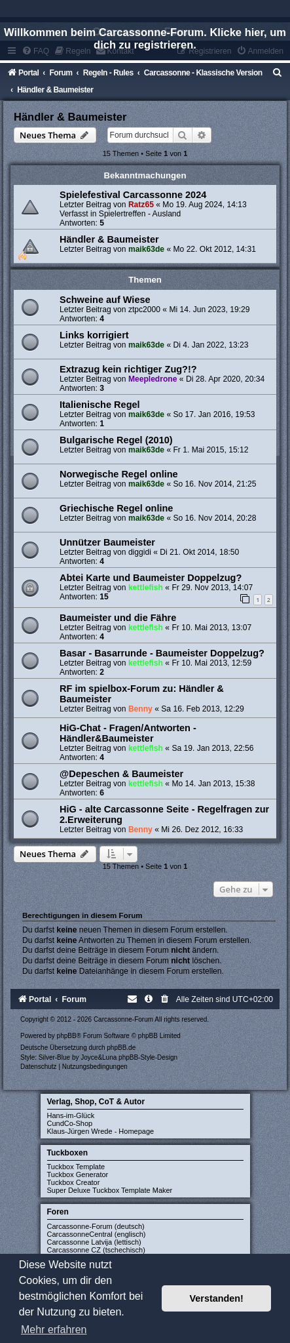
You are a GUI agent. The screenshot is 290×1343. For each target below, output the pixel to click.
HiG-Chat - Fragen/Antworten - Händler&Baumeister (128, 733)
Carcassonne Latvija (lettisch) (94, 1242)
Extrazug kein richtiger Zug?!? (128, 369)
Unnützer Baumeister (107, 542)
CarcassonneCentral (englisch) (96, 1234)
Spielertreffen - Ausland (140, 213)
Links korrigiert (94, 335)
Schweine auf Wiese (105, 299)
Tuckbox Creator (73, 1182)
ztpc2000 (144, 309)
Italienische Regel (100, 404)
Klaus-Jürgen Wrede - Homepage (100, 1131)
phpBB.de (121, 1047)
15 (104, 596)
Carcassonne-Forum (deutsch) (96, 1226)
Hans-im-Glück (71, 1115)
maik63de (146, 249)
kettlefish (145, 587)
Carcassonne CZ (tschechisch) (96, 1250)
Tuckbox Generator (78, 1174)
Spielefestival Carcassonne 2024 (133, 195)
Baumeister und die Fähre (118, 617)
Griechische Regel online (116, 508)
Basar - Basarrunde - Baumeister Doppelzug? (162, 653)
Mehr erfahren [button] (54, 1329)
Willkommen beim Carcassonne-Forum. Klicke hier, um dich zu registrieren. (145, 38)
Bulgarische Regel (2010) (116, 440)
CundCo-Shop (70, 1123)
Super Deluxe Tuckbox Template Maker (110, 1190)
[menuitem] (277, 72)
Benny (140, 708)
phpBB (67, 1035)
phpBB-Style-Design (147, 1057)
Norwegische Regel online (119, 474)
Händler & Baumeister (70, 117)
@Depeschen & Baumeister (121, 774)
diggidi (139, 552)
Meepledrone (152, 379)
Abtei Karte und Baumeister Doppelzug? (151, 577)
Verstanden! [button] (217, 1298)
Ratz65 (141, 204)
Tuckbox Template (76, 1167)
